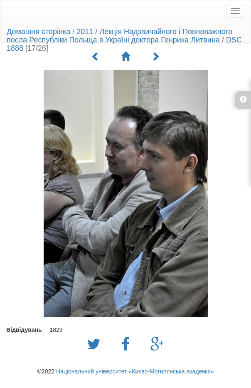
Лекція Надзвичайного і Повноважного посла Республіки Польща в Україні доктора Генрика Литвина (119, 35)
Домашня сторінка (38, 31)
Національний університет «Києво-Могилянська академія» (135, 371)
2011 (84, 31)
